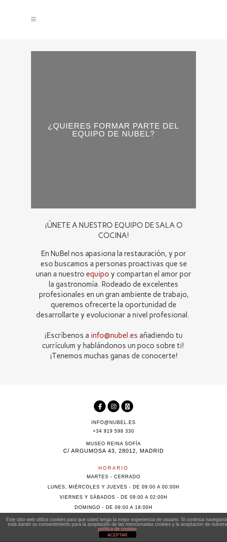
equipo (97, 273)
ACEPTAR (117, 535)
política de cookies (117, 529)
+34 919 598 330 (113, 431)
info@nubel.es (114, 335)
